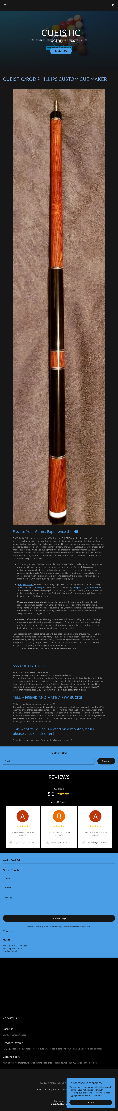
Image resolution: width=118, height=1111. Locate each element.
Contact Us (61, 51)
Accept (91, 1102)
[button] (16, 5)
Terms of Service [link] (80, 927)
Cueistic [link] (39, 1089)
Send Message (58, 918)
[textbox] (48, 761)
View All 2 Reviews (59, 802)
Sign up (106, 761)
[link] (112, 5)
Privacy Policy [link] (67, 927)
